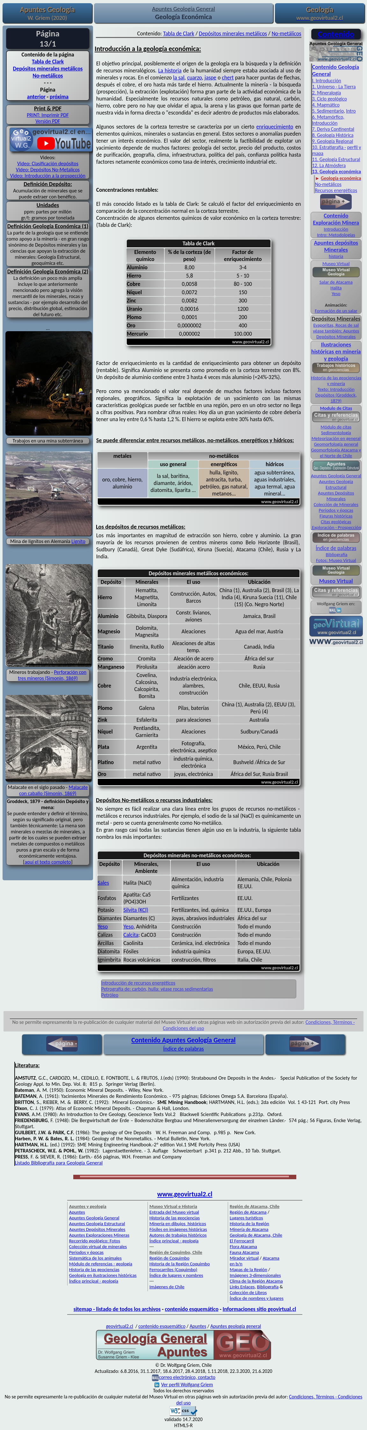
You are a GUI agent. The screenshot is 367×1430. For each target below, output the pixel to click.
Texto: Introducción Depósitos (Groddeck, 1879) (336, 395)
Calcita (131, 934)
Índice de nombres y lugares (257, 1298)
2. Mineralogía (326, 93)
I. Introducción (326, 81)
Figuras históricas (336, 516)
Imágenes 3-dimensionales (255, 1275)
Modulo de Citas (336, 408)
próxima (59, 96)
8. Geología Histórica (333, 135)
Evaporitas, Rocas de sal (336, 325)
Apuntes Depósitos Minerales (336, 496)
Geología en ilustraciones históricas (103, 1275)
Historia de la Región (249, 1223)
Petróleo (109, 995)
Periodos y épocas (336, 510)
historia (336, 256)
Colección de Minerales (336, 504)
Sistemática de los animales (95, 1258)
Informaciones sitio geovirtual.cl (259, 1309)
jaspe (210, 77)
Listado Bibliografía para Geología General (59, 1163)
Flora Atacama (243, 1246)
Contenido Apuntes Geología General (183, 1040)
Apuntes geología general (235, 1326)
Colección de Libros (248, 1292)
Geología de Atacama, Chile (256, 1235)
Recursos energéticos (336, 190)
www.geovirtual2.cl (184, 1194)
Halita (336, 288)
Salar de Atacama (336, 282)
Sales (103, 882)
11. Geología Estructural (336, 159)
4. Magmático (326, 105)
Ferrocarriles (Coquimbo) (173, 1269)
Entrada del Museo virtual (174, 1212)
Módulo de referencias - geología (100, 1264)
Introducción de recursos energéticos (138, 983)
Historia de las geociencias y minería (336, 380)
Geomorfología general (336, 444)
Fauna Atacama (244, 1252)
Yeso (103, 926)
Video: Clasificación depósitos (47, 163)
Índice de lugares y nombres (176, 1275)
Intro (351, 111)
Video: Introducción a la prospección (47, 176)
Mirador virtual (244, 1258)
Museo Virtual (335, 263)
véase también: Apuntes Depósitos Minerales (336, 333)
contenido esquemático (191, 1309)
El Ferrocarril (242, 1241)
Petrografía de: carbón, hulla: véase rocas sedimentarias (157, 989)
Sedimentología (336, 433)
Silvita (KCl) (136, 909)
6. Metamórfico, (328, 117)
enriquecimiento (274, 126)
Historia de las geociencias (94, 1269)
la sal (178, 77)
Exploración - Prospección (336, 527)
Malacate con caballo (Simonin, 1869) (53, 790)
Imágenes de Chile (166, 1287)
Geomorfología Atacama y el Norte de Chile (336, 452)
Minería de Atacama (249, 1229)
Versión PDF (47, 121)
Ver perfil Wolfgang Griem (184, 1385)
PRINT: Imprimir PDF (48, 115)
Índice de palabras (336, 548)
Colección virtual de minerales (98, 1246)
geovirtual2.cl (119, 1326)
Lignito (78, 541)
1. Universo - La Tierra (334, 87)
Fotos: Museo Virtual (336, 560)
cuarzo (194, 77)
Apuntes (77, 1212)
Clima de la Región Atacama (256, 1281)
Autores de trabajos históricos (178, 1235)
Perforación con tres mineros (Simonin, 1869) (52, 675)
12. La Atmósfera (329, 165)
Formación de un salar (336, 311)
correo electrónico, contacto (187, 1377)
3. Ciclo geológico (329, 99)
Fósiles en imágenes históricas (178, 1229)
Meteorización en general (336, 438)
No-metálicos (47, 75)
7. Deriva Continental (333, 129)
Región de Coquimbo (169, 1258)
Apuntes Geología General (336, 476)
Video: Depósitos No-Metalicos (48, 170)
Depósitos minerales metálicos (48, 68)
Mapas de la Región (248, 1269)
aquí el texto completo (48, 862)
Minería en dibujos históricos (177, 1223)
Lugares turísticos (246, 1218)
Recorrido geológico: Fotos (94, 1241)
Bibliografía (336, 554)
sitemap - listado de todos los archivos (117, 1309)
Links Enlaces (242, 1287)
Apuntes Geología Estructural (336, 484)
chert (228, 77)
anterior (36, 96)
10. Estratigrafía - (329, 147)
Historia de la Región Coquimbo (179, 1264)
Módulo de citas (335, 427)
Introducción (325, 123)
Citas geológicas (336, 522)
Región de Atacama (248, 1212)
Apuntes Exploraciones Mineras (99, 1235)
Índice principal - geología (93, 1281)
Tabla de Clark (48, 61)
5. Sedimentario (328, 111)
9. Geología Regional (332, 141)
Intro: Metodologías (336, 235)
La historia (169, 70)
